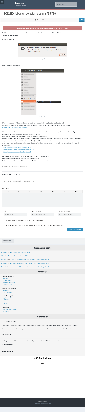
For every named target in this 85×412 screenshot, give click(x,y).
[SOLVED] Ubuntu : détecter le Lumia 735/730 (30, 14)
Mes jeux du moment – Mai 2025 (20, 257)
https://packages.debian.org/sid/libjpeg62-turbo (18, 148)
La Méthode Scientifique (10, 315)
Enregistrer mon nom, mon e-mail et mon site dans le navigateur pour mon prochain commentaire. (35, 228)
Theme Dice (37, 408)
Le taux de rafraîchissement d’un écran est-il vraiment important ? (29, 265)
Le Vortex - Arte (7, 309)
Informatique (9, 244)
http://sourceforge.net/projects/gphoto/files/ (15, 128)
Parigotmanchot (7, 286)
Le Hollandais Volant (9, 288)
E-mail (33, 214)
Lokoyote (19, 3)
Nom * (7, 214)
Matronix (3, 265)
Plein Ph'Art (6, 317)
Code (76, 192)
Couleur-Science (7, 290)
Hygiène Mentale (8, 303)
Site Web (60, 214)
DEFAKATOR (6, 305)
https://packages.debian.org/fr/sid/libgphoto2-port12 (19, 150)
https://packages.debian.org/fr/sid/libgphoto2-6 (18, 153)
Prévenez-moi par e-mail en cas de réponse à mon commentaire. (25, 224)
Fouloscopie (6, 307)
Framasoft (6, 295)
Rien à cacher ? (7, 297)
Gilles (3, 261)
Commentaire (7, 189)
